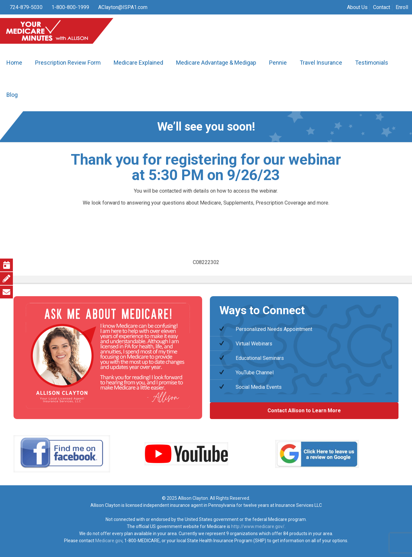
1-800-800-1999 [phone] (70, 7)
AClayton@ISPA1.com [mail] (122, 7)
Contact (381, 7)
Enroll (402, 7)
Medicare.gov (108, 540)
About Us (357, 7)
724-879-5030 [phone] (26, 7)
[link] (62, 453)
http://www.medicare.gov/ (258, 526)
